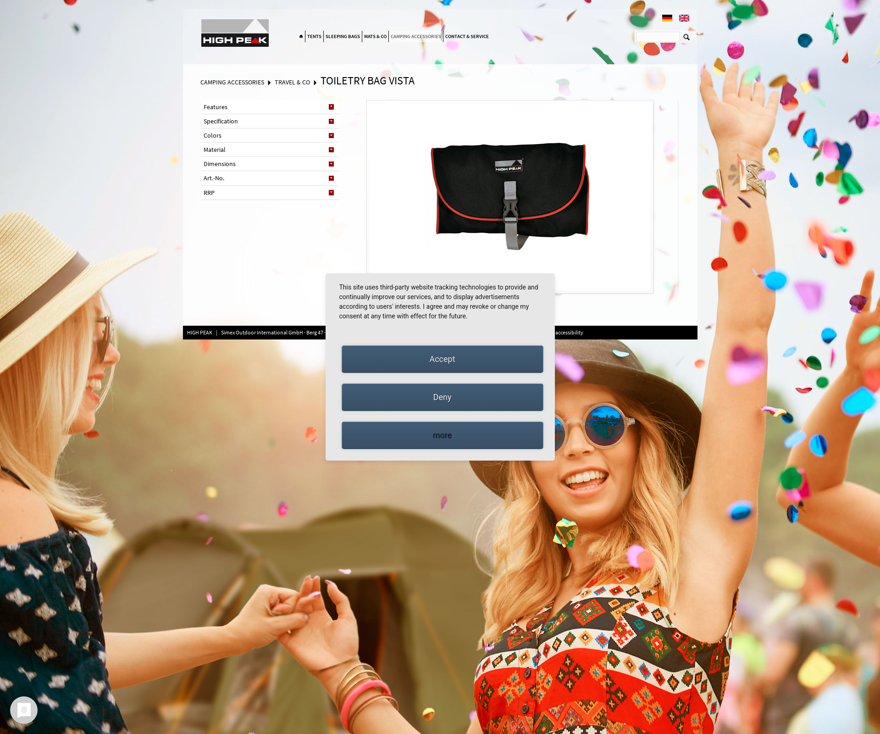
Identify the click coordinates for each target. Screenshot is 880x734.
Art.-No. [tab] (214, 178)
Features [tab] (215, 107)
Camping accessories (416, 36)
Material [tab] (215, 149)
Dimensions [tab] (220, 164)
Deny (442, 397)
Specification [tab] (221, 121)
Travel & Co (292, 82)
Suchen (687, 37)
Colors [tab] (212, 135)
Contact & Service (467, 36)
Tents (314, 36)
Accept (442, 359)
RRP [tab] (209, 193)
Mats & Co (375, 36)
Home (301, 37)
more (442, 435)
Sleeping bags (343, 36)
